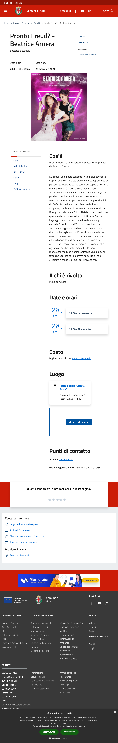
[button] (59, 738)
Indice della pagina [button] (21, 151)
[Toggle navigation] (5, 10)
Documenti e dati (10, 647)
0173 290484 (13, 708)
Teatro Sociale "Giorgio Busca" (72, 387)
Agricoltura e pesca (69, 658)
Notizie (92, 623)
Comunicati (94, 627)
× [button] (115, 712)
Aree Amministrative (12, 627)
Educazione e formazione (71, 623)
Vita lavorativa (38, 631)
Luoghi (92, 648)
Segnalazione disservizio (42, 680)
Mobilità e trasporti (40, 650)
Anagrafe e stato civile (41, 623)
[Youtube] (81, 11)
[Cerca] (112, 11)
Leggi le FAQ (36, 684)
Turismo (34, 647)
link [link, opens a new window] (83, 726)
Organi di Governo (10, 623)
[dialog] (59, 726)
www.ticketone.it (81, 358)
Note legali (65, 684)
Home (6, 23)
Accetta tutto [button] (49, 732)
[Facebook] (74, 11)
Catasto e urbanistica (41, 643)
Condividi (84, 36)
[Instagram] (88, 11)
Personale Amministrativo (14, 643)
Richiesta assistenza (40, 688)
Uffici (4, 631)
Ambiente (64, 642)
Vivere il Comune (21, 23)
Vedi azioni (85, 42)
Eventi (37, 23)
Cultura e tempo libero (41, 627)
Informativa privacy (69, 680)
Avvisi (91, 631)
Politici (5, 639)
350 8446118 (66, 459)
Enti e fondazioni (10, 635)
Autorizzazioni (66, 654)
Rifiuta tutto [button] (69, 731)
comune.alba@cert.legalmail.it (16, 704)
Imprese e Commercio (41, 635)
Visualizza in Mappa (78, 422)
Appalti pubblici (38, 639)
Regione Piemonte (13, 2)
